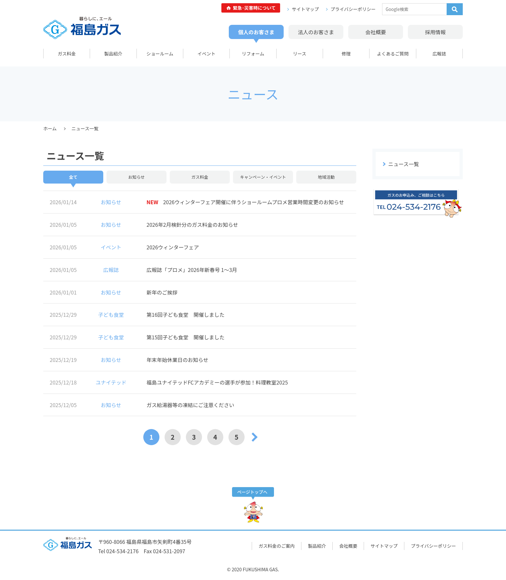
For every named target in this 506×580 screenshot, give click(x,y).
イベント (206, 53)
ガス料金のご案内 (276, 546)
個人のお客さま (256, 32)
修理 (346, 53)
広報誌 (439, 53)
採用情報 (435, 32)
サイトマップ (305, 9)
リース (299, 53)
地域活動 (326, 177)
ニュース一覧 (403, 164)
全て (73, 177)
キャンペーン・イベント (263, 177)
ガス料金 (67, 53)
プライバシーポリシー (353, 9)
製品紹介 (113, 53)
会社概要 (375, 32)
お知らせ (136, 177)
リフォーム (253, 53)
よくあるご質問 (393, 53)
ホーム (50, 128)
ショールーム (160, 53)
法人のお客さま (316, 32)
